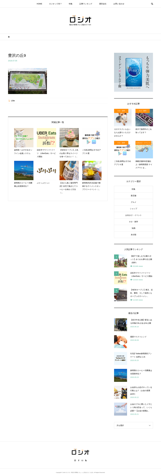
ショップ (133, 209)
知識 (133, 228)
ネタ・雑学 (133, 222)
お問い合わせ (118, 4)
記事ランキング (85, 4)
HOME (39, 4)
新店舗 (133, 196)
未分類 (133, 235)
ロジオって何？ (55, 4)
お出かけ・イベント (133, 215)
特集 (70, 4)
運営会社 (102, 4)
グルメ (133, 202)
